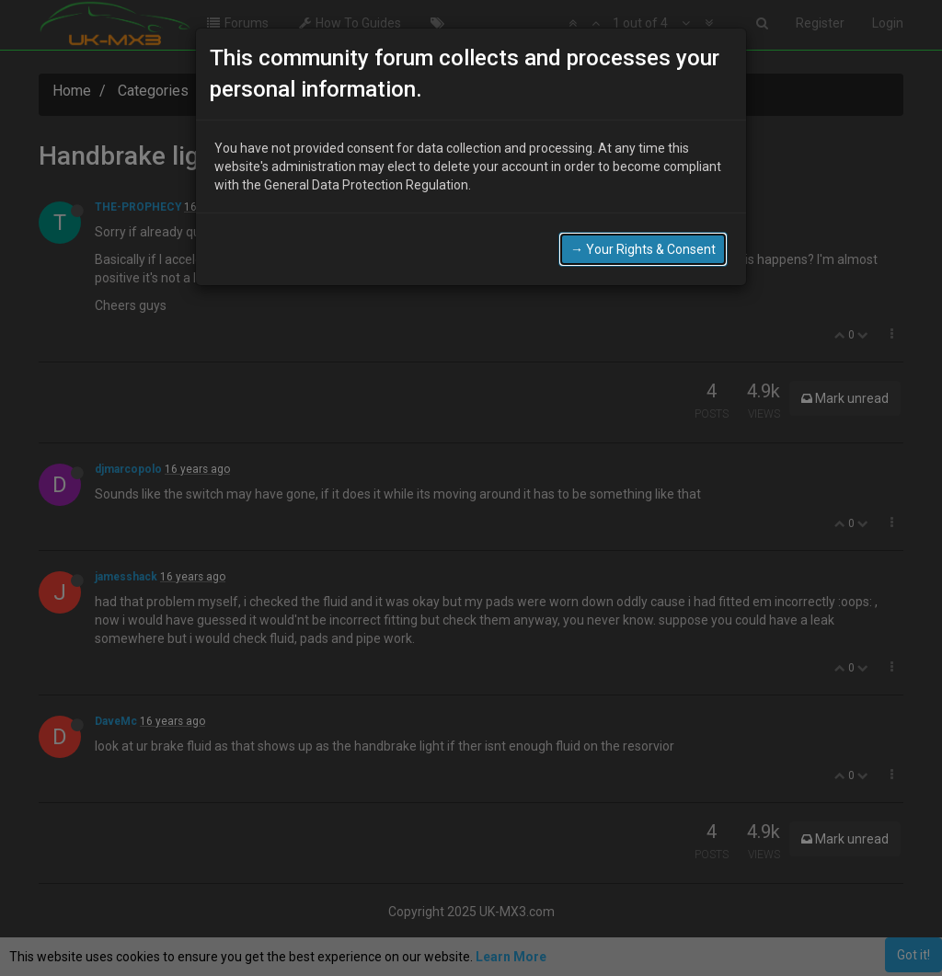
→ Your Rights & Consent (643, 249)
